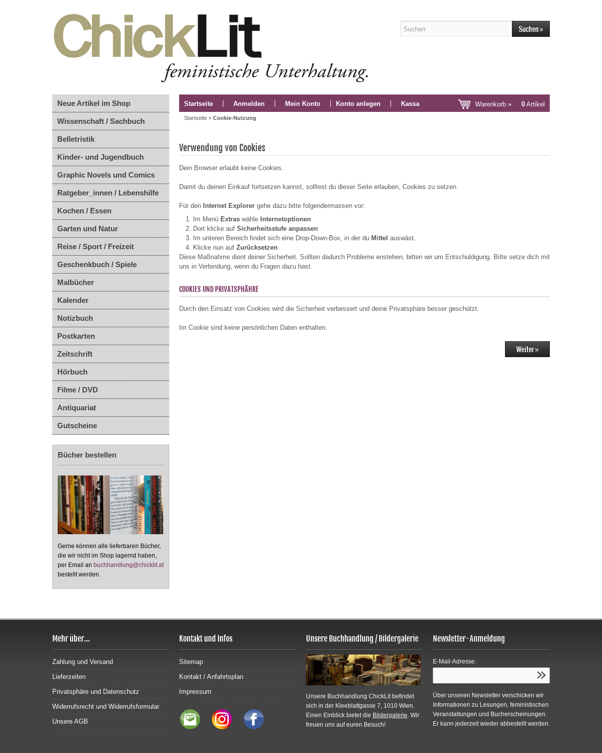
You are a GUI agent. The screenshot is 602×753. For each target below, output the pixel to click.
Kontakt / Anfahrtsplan (211, 676)
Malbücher (75, 282)
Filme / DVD (77, 389)
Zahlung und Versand (82, 661)
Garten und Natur (87, 228)
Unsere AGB (70, 721)
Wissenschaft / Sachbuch (101, 121)
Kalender (73, 300)
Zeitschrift (75, 354)
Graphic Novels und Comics (106, 175)
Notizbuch (75, 318)
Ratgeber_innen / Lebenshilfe (108, 192)
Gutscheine (77, 425)
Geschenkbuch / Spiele (97, 264)
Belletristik (76, 139)
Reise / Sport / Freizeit (95, 246)
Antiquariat (76, 407)
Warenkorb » (510, 104)
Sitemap (191, 661)
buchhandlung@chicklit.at (129, 565)
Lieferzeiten (69, 676)
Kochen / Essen (84, 210)
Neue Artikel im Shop (93, 103)
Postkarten (76, 336)
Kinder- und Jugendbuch (100, 157)
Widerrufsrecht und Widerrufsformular (105, 706)
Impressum (195, 691)
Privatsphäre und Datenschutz (95, 691)
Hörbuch (72, 372)
